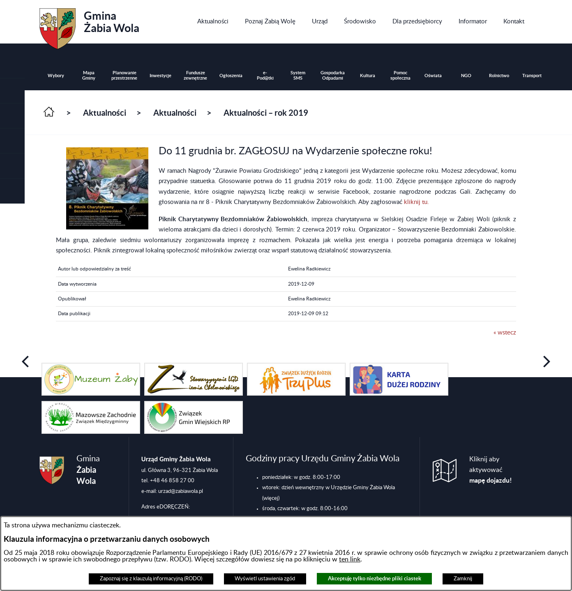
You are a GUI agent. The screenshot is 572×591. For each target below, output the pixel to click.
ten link (349, 559)
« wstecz (505, 333)
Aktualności (104, 112)
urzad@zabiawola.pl (180, 491)
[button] (12, 115)
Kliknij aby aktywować (490, 470)
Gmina (89, 26)
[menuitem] (213, 22)
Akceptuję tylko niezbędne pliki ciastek (374, 578)
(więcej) (270, 498)
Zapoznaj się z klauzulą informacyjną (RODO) (151, 579)
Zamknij (463, 579)
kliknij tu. (416, 202)
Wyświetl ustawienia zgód (265, 579)
